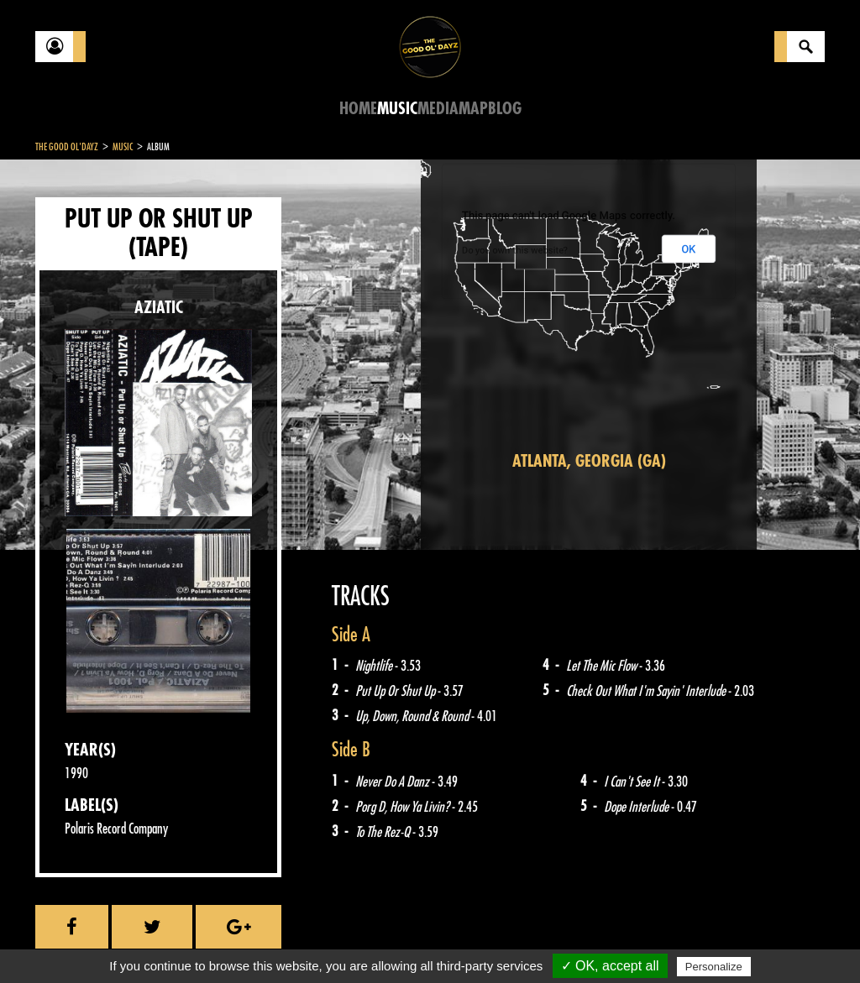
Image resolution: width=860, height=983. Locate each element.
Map (473, 109)
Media (438, 109)
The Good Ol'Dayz (66, 147)
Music (397, 109)
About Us (245, 941)
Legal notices (167, 941)
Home (358, 109)
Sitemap (313, 941)
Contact (77, 939)
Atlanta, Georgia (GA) (589, 461)
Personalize (713, 966)
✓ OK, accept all (610, 966)
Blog (505, 109)
